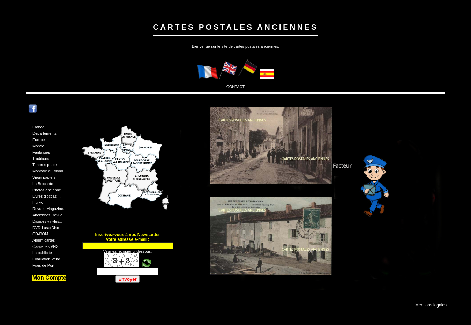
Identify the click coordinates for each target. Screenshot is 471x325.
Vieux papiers (43, 177)
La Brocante (42, 184)
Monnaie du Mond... (49, 171)
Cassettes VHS (45, 246)
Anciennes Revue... (49, 215)
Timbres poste (44, 165)
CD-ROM (40, 234)
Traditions (40, 158)
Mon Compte (49, 278)
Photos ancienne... (48, 190)
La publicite (42, 253)
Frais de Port (43, 265)
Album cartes (43, 240)
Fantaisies (41, 152)
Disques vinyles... (47, 221)
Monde (38, 146)
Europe (38, 140)
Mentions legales (431, 305)
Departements (44, 133)
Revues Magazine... (49, 209)
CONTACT (235, 86)
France (38, 127)
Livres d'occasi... (46, 196)
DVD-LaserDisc (45, 228)
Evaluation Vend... (47, 259)
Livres (37, 202)
